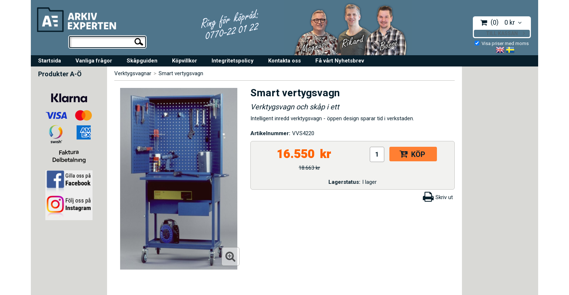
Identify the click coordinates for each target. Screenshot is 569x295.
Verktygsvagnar (132, 73)
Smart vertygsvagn (181, 73)
